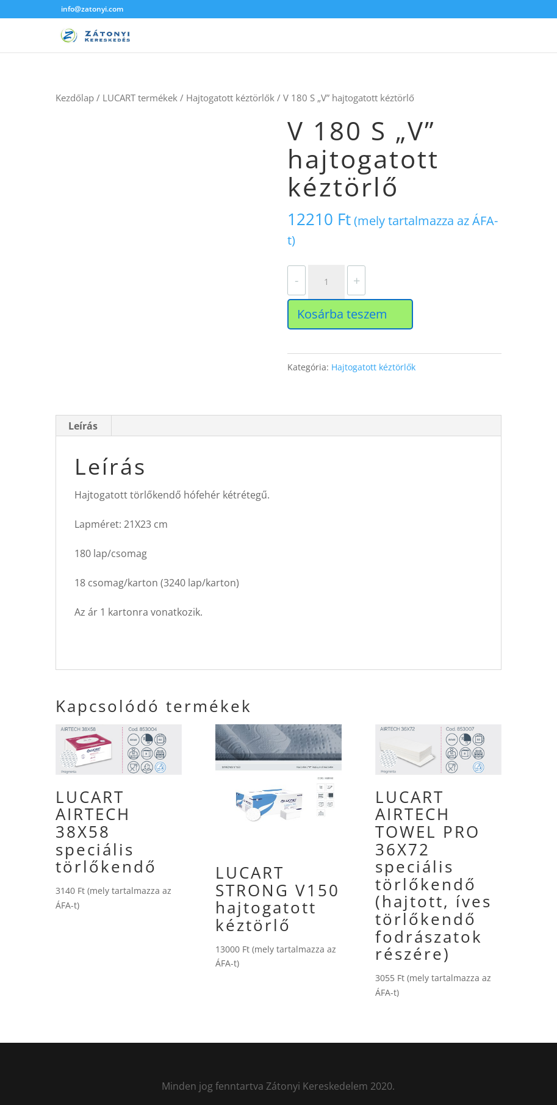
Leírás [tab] (83, 426)
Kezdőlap (75, 98)
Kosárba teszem (342, 314)
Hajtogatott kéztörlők (230, 98)
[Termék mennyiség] (326, 282)
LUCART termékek (140, 98)
